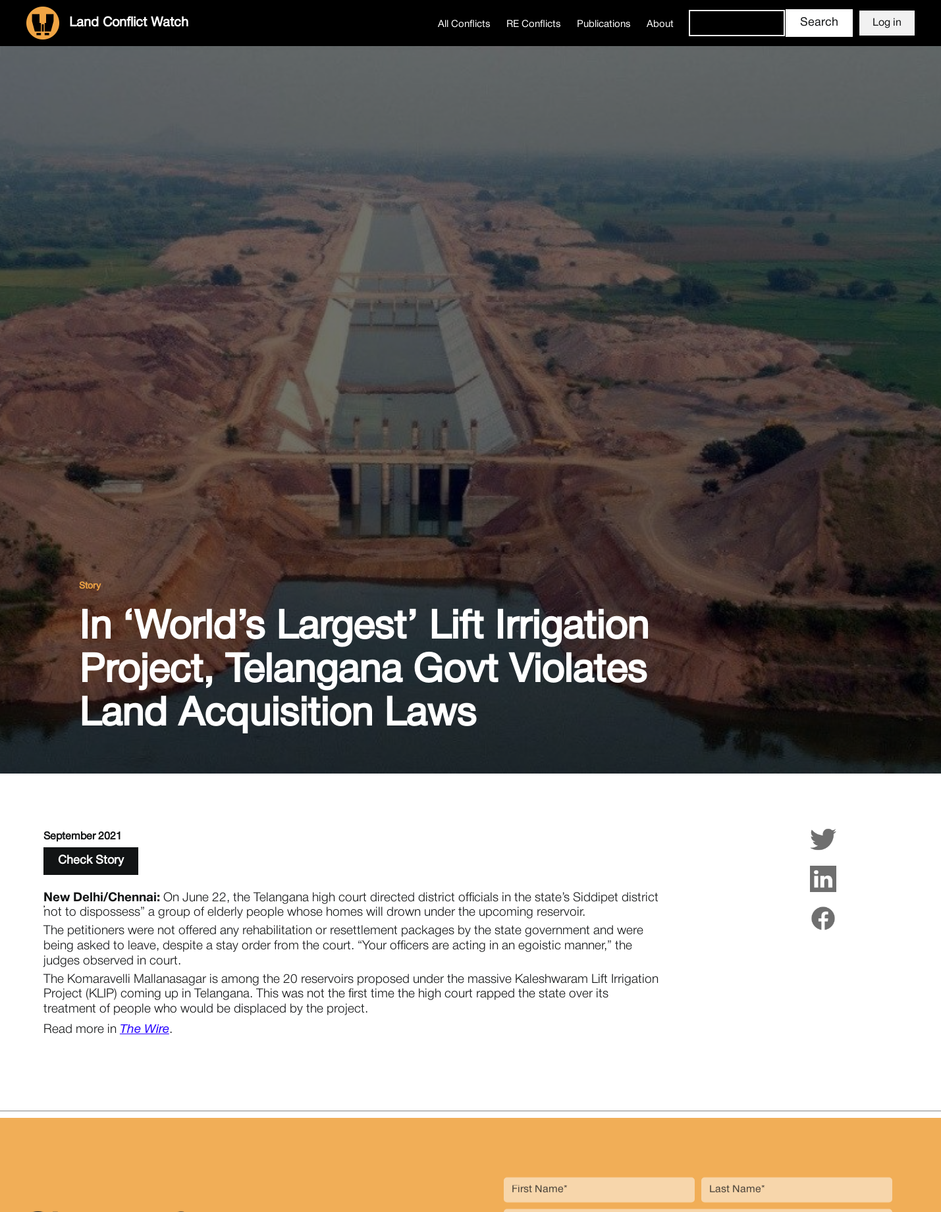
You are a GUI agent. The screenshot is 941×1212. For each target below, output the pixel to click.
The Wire (144, 1030)
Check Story (91, 860)
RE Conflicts (533, 24)
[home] (107, 23)
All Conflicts (464, 24)
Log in (887, 23)
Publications (604, 24)
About (660, 24)
